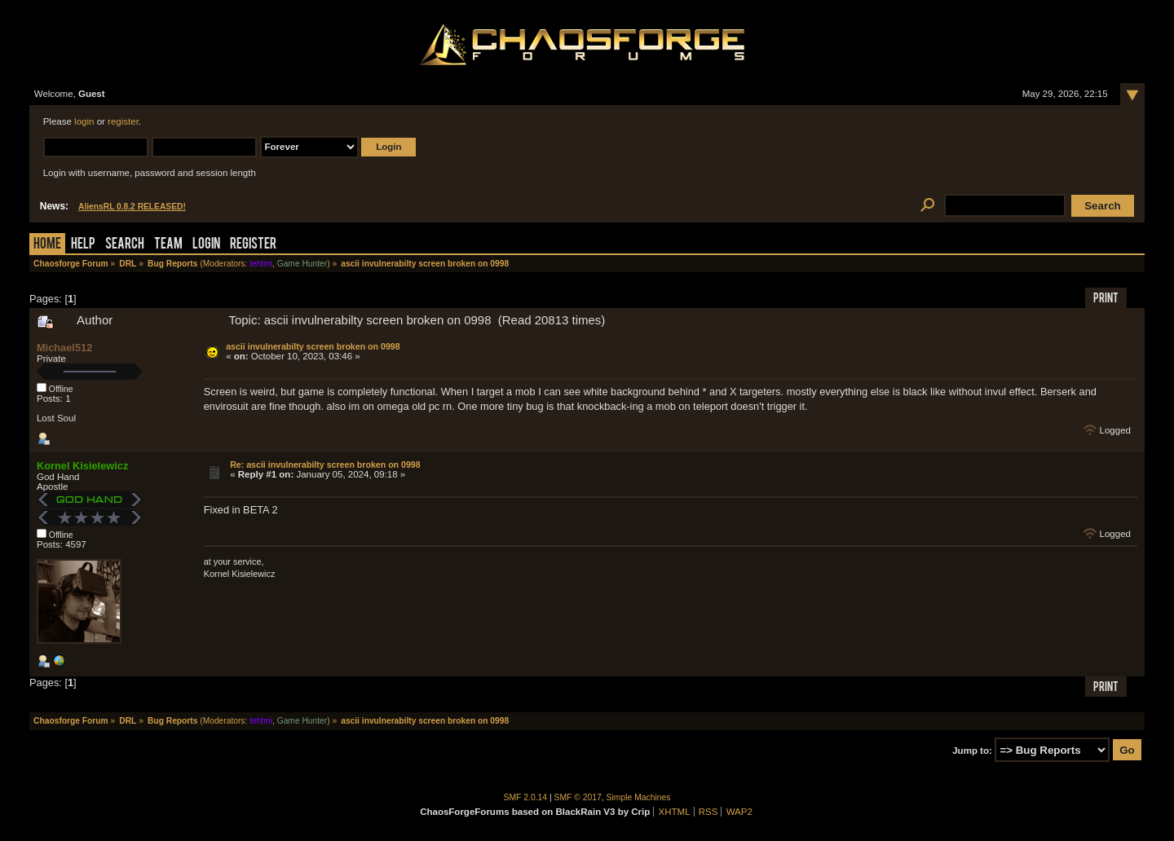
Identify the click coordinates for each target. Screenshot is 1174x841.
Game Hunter (302, 263)
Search (124, 245)
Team (168, 245)
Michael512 (64, 347)
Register (253, 245)
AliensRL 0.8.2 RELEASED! (132, 206)
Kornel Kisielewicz (82, 466)
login (84, 121)
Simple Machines (639, 797)
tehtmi (260, 263)
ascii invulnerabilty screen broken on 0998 (312, 346)
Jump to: (972, 750)
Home (47, 245)
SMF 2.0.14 (526, 797)
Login (206, 245)
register (123, 121)
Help (83, 245)
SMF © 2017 (578, 797)
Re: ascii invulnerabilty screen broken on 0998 (325, 464)
